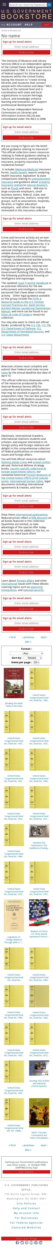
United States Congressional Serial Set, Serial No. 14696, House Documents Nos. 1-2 (39, 698)
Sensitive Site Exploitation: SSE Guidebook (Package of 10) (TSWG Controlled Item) (39, 845)
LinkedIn (40, 1242)
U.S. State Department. (15, 334)
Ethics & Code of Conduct (16, 314)
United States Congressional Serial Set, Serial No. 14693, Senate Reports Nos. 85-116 (39, 778)
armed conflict (41, 462)
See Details (26, 1171)
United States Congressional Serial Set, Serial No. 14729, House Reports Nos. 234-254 (14, 816)
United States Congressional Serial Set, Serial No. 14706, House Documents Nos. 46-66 (14, 1053)
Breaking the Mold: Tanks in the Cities (14, 704)
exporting (37, 587)
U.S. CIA (35, 325)
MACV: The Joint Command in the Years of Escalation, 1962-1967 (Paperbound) (39, 1135)
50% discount (39, 517)
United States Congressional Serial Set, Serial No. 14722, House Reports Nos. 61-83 (39, 1053)
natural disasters (37, 185)
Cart (47, 24)
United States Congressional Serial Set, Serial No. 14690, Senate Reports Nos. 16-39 (14, 854)
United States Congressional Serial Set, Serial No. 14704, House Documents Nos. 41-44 (14, 1090)
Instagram (26, 1242)
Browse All (15, 30)
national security (33, 590)
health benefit (18, 172)
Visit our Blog (26, 1238)
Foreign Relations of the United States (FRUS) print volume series (26, 478)
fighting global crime (14, 462)
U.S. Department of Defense (18, 328)
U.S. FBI (46, 325)
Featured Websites (26, 1227)
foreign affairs (25, 580)
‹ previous (28, 637)
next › (44, 637)
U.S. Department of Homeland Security (22, 330)
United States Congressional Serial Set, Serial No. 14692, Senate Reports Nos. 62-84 (39, 977)
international (9, 583)
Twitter (22, 1242)
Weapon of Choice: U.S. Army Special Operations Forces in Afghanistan (39, 934)
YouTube (31, 1242)
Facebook (17, 1242)
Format (26, 648)
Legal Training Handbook (33, 283)
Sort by (17, 657)
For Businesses (26, 1218)
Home (4, 30)
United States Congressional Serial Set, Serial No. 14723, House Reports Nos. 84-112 (14, 892)
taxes (4, 372)
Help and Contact (26, 1208)
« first (12, 637)
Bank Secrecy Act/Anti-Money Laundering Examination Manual (25, 308)
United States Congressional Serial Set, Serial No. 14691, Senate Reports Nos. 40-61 (14, 1015)
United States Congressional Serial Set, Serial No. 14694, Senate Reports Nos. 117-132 (39, 1015)
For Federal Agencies (26, 1222)
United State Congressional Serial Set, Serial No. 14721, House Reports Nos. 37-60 (39, 892)
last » (28, 641)
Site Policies (26, 1203)
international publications (32, 514)
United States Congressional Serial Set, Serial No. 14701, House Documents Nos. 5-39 (39, 741)
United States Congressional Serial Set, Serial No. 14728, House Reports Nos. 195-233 (14, 778)
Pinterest (36, 1242)
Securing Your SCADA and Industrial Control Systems (39, 1083)
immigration (9, 590)
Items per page (21, 662)
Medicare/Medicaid (26, 169)
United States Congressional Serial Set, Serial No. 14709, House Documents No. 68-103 (14, 741)
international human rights (26, 481)
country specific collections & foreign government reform (23, 470)
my (11, 24)
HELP (29, 24)
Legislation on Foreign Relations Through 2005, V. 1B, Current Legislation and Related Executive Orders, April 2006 (14, 940)
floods (15, 188)
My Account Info (26, 1213)
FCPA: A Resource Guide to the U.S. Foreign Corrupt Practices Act (22, 302)
